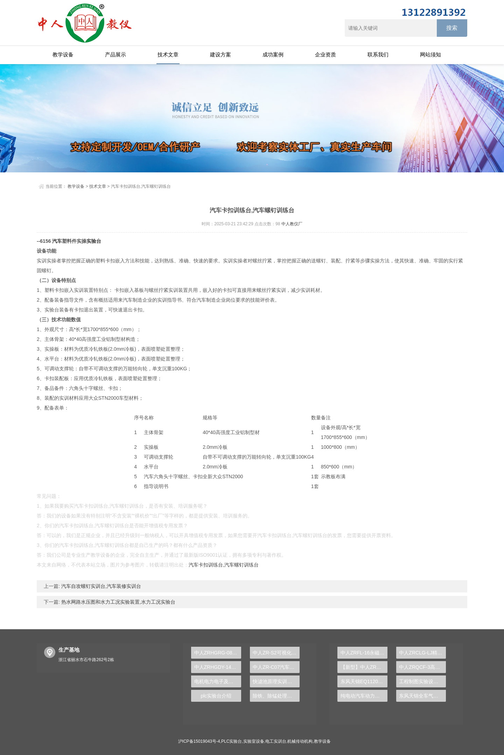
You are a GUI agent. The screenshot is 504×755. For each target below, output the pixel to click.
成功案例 (273, 54)
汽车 (57, 241)
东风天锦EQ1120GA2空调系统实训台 (364, 681)
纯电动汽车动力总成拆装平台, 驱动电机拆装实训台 (364, 696)
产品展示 (115, 54)
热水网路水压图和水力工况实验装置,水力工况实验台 (117, 602)
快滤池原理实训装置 (275, 681)
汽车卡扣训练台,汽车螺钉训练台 (224, 565)
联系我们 (378, 54)
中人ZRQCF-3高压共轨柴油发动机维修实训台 (422, 667)
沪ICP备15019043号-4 (199, 741)
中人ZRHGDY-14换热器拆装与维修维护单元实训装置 (217, 667)
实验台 (93, 241)
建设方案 (220, 54)
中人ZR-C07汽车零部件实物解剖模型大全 (276, 667)
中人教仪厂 (291, 223)
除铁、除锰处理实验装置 (276, 696)
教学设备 (63, 54)
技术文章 (168, 54)
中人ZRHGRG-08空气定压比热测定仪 (217, 653)
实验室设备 (253, 741)
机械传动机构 (300, 741)
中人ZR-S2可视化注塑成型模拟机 (276, 653)
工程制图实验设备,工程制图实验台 (422, 681)
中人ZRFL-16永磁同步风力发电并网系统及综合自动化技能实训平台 (364, 653)
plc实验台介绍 (216, 696)
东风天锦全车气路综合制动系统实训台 (422, 696)
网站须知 (430, 54)
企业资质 (325, 54)
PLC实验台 (231, 741)
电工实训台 (275, 741)
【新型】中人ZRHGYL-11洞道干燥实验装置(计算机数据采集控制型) (364, 667)
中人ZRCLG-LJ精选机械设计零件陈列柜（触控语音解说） (422, 653)
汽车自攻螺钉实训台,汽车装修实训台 (100, 586)
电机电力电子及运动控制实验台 (217, 681)
